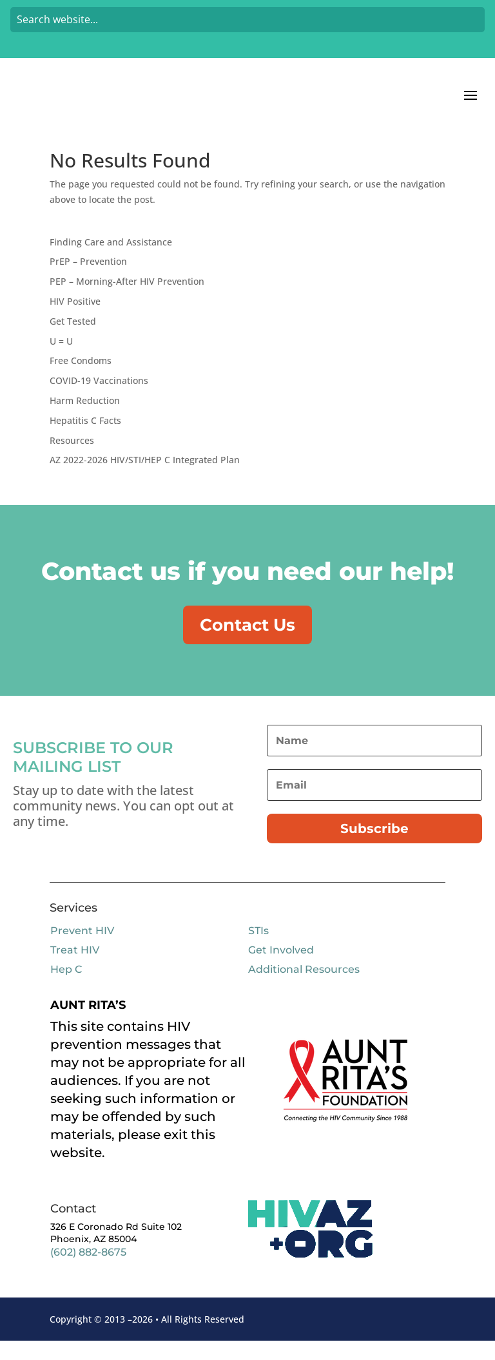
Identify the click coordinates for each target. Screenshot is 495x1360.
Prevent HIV (82, 950)
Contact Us (247, 642)
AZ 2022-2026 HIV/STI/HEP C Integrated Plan (145, 476)
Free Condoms (81, 377)
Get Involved (281, 969)
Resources (72, 457)
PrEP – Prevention (88, 278)
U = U (61, 358)
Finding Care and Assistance (111, 259)
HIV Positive (75, 318)
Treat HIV (74, 969)
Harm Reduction (85, 417)
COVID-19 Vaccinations (99, 397)
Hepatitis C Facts (85, 437)
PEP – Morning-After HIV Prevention (127, 298)
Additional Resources (304, 988)
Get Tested (73, 338)
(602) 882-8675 (88, 1271)
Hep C (66, 988)
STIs (258, 950)
